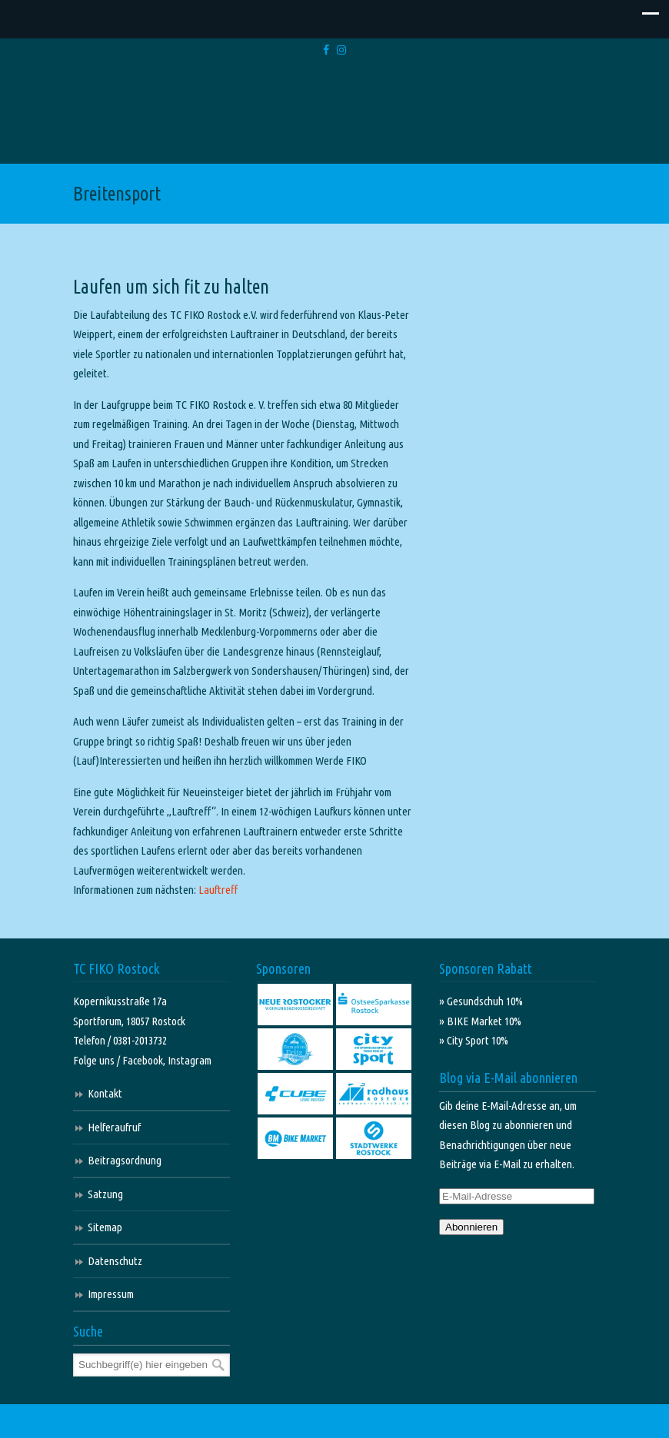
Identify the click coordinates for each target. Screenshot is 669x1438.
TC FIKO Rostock (335, 115)
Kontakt (105, 1093)
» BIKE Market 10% (480, 1021)
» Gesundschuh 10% (481, 1001)
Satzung (105, 1194)
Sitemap (105, 1227)
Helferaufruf (114, 1127)
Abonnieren (471, 1227)
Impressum (111, 1293)
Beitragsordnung (124, 1160)
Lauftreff (218, 889)
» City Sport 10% (473, 1040)
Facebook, (145, 1060)
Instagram (189, 1060)
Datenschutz (115, 1260)
